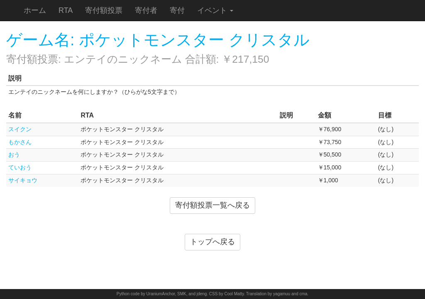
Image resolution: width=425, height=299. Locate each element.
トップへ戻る (212, 242)
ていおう (20, 167)
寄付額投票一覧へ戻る (212, 205)
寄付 (177, 10)
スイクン (20, 129)
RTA (66, 10)
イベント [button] (215, 10)
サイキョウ (22, 180)
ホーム (35, 10)
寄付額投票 (103, 10)
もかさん (20, 142)
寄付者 (146, 10)
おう (14, 154)
